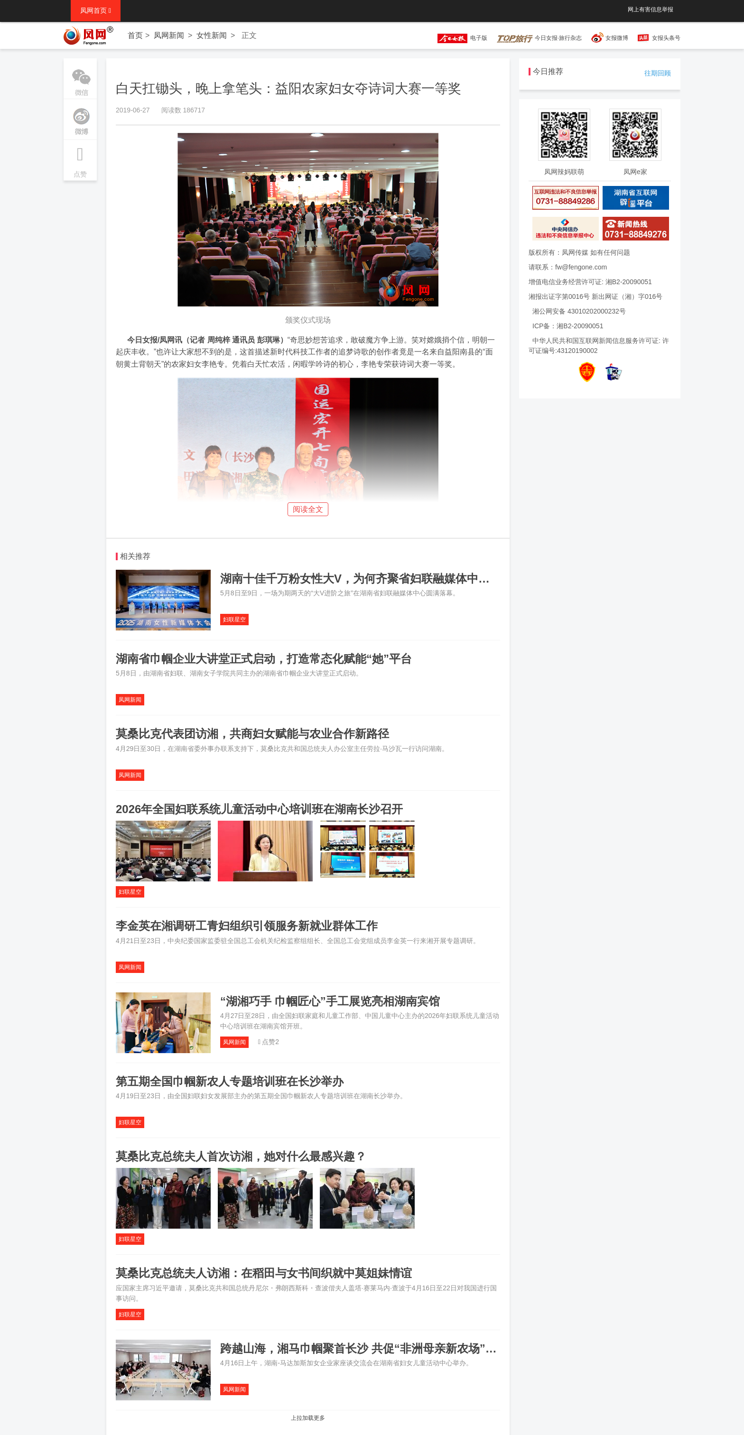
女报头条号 (666, 38)
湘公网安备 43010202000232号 (579, 311)
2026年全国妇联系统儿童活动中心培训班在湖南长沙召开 (259, 809)
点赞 (80, 159)
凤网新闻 (169, 35)
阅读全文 (308, 509)
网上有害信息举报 (650, 9)
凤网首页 (95, 10)
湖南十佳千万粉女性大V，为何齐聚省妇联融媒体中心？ (360, 578)
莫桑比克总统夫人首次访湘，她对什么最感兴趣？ (241, 1156)
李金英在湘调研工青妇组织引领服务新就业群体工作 (247, 925)
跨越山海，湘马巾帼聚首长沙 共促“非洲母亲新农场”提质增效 (375, 1348)
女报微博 (616, 38)
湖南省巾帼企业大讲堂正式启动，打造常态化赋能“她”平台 (264, 658)
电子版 (458, 38)
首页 (135, 35)
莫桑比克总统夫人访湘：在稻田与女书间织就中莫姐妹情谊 (264, 1273)
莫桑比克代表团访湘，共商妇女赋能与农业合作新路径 (252, 733)
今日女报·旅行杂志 (539, 38)
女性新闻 (211, 35)
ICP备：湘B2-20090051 (567, 326)
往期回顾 (657, 73)
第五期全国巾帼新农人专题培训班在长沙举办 (230, 1081)
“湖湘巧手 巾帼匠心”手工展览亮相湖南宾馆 (330, 1001)
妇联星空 (234, 619)
